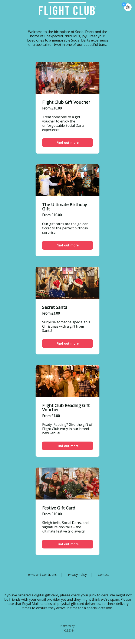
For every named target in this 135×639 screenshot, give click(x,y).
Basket (128, 5)
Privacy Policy (77, 575)
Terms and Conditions (41, 575)
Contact (103, 575)
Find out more (67, 143)
